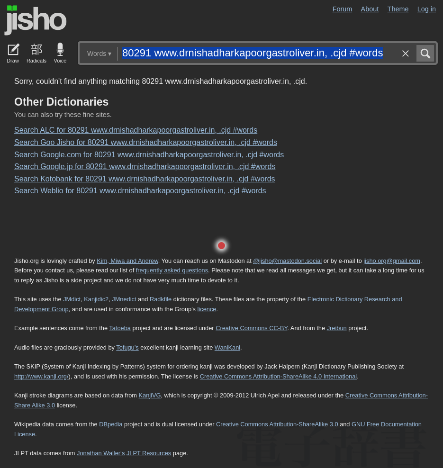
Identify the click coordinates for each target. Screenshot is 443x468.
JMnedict (124, 299)
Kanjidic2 (96, 299)
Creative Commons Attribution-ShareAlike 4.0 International (278, 376)
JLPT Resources (149, 453)
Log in (426, 9)
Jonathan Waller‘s (101, 453)
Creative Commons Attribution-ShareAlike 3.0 (277, 424)
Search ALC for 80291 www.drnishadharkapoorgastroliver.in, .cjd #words (135, 130)
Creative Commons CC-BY (251, 328)
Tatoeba (120, 328)
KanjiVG (149, 395)
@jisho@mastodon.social (287, 260)
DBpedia (110, 424)
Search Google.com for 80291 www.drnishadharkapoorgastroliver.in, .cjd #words (149, 155)
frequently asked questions (172, 270)
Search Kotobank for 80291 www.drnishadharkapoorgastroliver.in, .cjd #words (144, 179)
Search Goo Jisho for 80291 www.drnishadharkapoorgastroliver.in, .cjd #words (145, 142)
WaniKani (227, 347)
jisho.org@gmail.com (391, 260)
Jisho (35, 20)
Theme (398, 9)
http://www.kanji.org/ (41, 376)
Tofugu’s (127, 347)
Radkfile (161, 299)
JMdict (72, 299)
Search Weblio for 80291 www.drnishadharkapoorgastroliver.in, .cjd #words (140, 191)
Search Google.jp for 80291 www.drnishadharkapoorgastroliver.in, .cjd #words (144, 166)
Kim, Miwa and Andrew (127, 260)
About (370, 9)
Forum (343, 9)
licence (207, 309)
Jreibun (337, 328)
